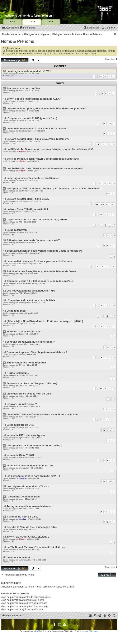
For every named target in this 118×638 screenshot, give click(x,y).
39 (109, 183)
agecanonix (23, 438)
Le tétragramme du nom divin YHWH (28, 71)
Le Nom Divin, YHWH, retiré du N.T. (28, 209)
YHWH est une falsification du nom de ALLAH (34, 98)
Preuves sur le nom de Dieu (23, 88)
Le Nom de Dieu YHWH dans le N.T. (28, 198)
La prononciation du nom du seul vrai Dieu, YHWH (37, 219)
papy (21, 355)
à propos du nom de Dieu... (23, 516)
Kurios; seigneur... (18, 373)
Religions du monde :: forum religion (28, 15)
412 (113, 204)
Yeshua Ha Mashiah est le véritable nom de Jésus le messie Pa (44, 250)
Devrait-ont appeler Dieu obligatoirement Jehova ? (37, 352)
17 (114, 76)
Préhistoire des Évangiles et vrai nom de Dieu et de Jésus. (42, 271)
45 (105, 225)
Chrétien (22, 365)
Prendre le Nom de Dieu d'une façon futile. (32, 527)
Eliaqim (22, 152)
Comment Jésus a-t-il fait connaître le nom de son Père (40, 281)
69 (101, 388)
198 (107, 144)
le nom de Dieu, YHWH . (21, 455)
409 (97, 204)
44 (101, 225)
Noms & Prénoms (17, 41)
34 (105, 214)
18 (109, 357)
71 (109, 388)
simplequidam (24, 468)
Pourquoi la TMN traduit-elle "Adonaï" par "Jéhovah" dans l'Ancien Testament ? (55, 188)
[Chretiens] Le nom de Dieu (23, 496)
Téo (20, 529)
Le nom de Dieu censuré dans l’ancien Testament (36, 128)
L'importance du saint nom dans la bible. (31, 300)
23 (101, 419)
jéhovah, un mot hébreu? (22, 404)
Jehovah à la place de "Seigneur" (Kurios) (32, 383)
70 (105, 388)
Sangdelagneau (25, 131)
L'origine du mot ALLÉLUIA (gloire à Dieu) (32, 118)
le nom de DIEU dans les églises (26, 435)
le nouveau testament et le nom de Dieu (30, 465)
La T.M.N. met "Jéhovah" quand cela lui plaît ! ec (36, 547)
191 (97, 266)
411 (107, 204)
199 (113, 144)
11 (114, 93)
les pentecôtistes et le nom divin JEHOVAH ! (33, 475)
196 (97, 144)
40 (114, 183)
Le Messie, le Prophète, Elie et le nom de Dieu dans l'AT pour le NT (47, 108)
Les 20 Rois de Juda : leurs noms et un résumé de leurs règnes (45, 168)
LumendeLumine (25, 560)
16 (109, 76)
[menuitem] (28, 27)
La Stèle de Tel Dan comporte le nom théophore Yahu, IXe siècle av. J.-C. (50, 149)
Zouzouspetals (24, 283)
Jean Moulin (23, 253)
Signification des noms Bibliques (26, 362)
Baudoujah (23, 264)
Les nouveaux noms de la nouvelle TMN (31, 290)
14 (101, 76)
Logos (21, 274)
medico (21, 74)
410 (102, 204)
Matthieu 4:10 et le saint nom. (24, 331)
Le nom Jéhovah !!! (18, 557)
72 (114, 388)
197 (102, 144)
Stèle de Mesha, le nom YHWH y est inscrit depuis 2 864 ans (43, 158)
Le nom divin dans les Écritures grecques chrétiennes (39, 261)
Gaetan (22, 334)
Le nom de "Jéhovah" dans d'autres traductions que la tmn (42, 414)
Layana (22, 386)
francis (21, 549)
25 (109, 419)
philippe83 (23, 201)
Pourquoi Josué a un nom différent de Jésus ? (34, 445)
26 (114, 419)
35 (109, 214)
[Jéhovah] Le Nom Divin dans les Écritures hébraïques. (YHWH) (45, 321)
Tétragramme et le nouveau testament (29, 506)
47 (114, 225)
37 (101, 183)
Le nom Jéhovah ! (17, 229)
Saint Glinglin (24, 191)
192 (102, 266)
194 (113, 266)
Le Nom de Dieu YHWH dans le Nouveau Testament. (38, 138)
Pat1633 (22, 141)
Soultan (22, 111)
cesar (21, 499)
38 (105, 183)
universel (22, 344)
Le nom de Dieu (16, 310)
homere (22, 243)
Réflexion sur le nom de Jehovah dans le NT (33, 240)
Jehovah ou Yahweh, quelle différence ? (31, 341)
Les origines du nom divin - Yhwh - (28, 486)
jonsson (22, 509)
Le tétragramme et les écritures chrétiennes (33, 178)
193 (107, 266)
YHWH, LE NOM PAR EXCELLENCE (28, 536)
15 (105, 76)
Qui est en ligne (11, 583)
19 (114, 357)
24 (105, 419)
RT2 (20, 212)
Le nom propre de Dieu (20, 424)
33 (101, 214)
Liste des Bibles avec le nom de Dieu (29, 393)
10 (109, 93)
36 (114, 214)
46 (109, 225)
